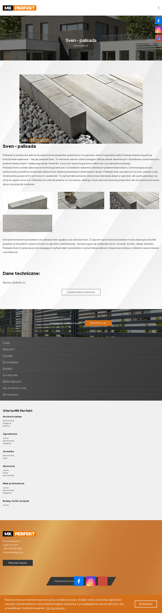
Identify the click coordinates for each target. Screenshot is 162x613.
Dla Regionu (10, 375)
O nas (6, 343)
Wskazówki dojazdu (17, 562)
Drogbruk (7, 423)
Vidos (5, 473)
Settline (6, 426)
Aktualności (11, 394)
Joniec (6, 438)
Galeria (7, 356)
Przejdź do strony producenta (81, 292)
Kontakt (7, 368)
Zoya (5, 458)
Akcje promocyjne (14, 388)
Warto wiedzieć (12, 381)
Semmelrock (8, 420)
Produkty (9, 349)
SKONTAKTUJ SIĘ (98, 323)
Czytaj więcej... (56, 608)
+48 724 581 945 (12, 548)
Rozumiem (145, 604)
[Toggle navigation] (157, 7)
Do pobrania (10, 362)
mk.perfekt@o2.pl (13, 552)
